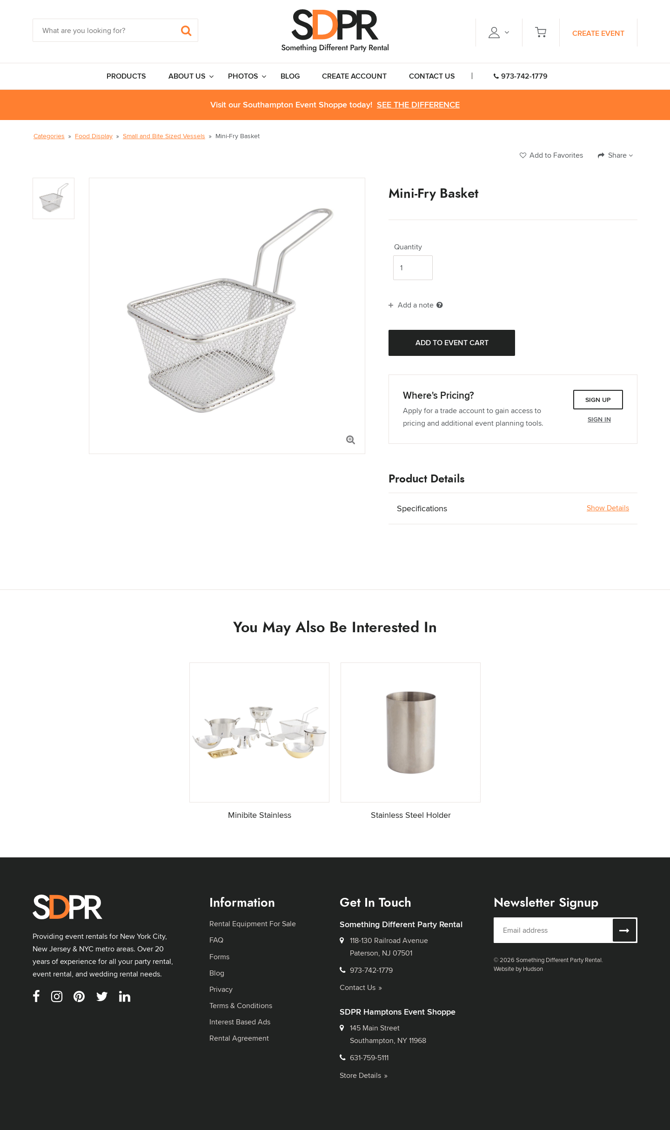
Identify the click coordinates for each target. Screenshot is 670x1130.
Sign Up (598, 399)
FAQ (216, 940)
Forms (219, 956)
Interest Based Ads (239, 1021)
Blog (216, 973)
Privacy (221, 989)
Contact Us (361, 987)
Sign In (599, 419)
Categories (49, 135)
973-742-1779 (521, 76)
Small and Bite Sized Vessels (164, 135)
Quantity (408, 247)
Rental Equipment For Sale (252, 923)
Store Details (364, 1075)
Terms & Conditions (240, 1005)
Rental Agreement (239, 1038)
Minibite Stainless (259, 815)
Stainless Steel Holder (411, 815)
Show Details (608, 508)
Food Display (94, 135)
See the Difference (418, 105)
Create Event (598, 33)
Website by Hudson (518, 968)
